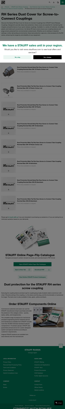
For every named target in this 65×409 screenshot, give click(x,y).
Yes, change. (47, 57)
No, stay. (17, 57)
